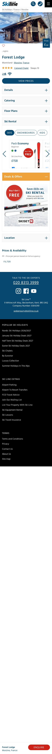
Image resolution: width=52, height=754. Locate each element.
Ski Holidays (7, 9)
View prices (26, 81)
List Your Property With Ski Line (17, 404)
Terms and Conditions (12, 438)
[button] (26, 90)
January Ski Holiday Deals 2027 (16, 335)
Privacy (5, 443)
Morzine (24, 9)
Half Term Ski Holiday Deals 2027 (17, 340)
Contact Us (7, 448)
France (17, 9)
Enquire (39, 747)
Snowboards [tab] (26, 133)
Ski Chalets (7, 350)
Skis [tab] (9, 133)
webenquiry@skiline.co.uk (26, 311)
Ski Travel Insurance (11, 419)
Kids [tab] (42, 133)
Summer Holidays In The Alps (16, 365)
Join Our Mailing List (12, 399)
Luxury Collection (10, 360)
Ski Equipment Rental (12, 409)
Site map (6, 458)
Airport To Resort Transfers (14, 389)
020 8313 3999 (26, 283)
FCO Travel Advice (10, 394)
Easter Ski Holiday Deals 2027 (16, 345)
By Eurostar (7, 355)
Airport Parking (9, 384)
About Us (6, 453)
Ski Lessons (7, 414)
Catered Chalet (21, 68)
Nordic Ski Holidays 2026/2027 (16, 330)
